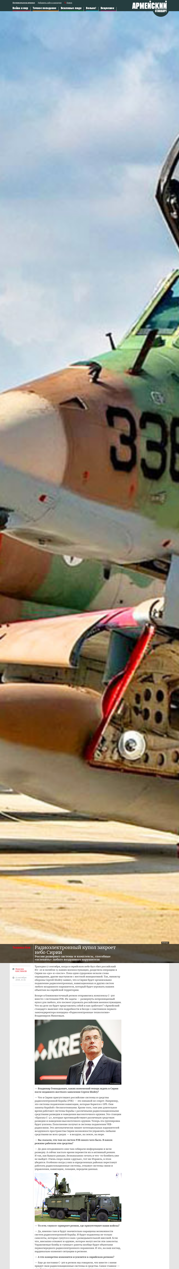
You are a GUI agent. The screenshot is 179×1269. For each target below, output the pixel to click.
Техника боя (21, 947)
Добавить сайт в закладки (50, 3)
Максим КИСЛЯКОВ (21, 970)
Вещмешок (107, 8)
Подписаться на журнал (24, 3)
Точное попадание (44, 8)
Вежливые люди (71, 8)
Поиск (69, 3)
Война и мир (20, 8)
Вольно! (91, 8)
